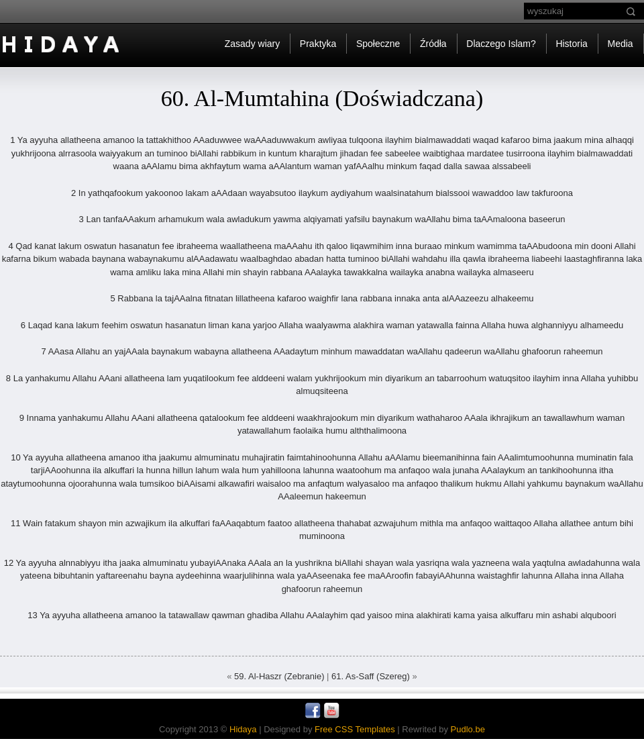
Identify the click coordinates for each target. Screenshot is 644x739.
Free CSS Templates (355, 729)
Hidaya (242, 729)
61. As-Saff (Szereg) (370, 676)
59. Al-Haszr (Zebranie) (279, 676)
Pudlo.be (468, 729)
